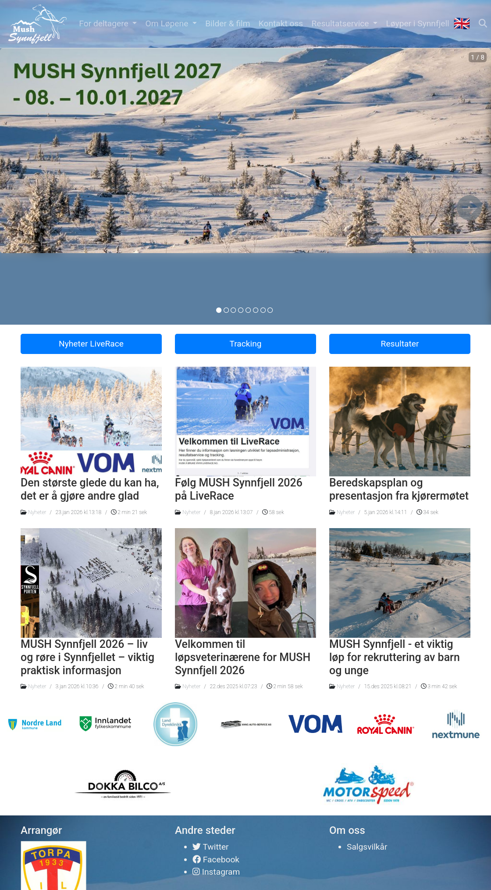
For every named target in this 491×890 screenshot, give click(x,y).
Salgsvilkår (367, 847)
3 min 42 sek (439, 686)
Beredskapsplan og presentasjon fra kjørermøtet (399, 489)
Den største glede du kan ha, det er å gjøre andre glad (90, 489)
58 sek (273, 512)
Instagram (216, 872)
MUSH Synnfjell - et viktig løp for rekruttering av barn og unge (394, 657)
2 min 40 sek (126, 686)
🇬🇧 (461, 23)
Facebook (215, 859)
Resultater (400, 344)
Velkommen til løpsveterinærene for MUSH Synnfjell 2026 (242, 657)
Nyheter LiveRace (91, 344)
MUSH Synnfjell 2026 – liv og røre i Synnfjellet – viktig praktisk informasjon (87, 657)
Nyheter (37, 512)
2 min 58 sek (284, 686)
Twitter (210, 847)
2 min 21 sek (129, 512)
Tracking (245, 344)
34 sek (427, 512)
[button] (108, 24)
